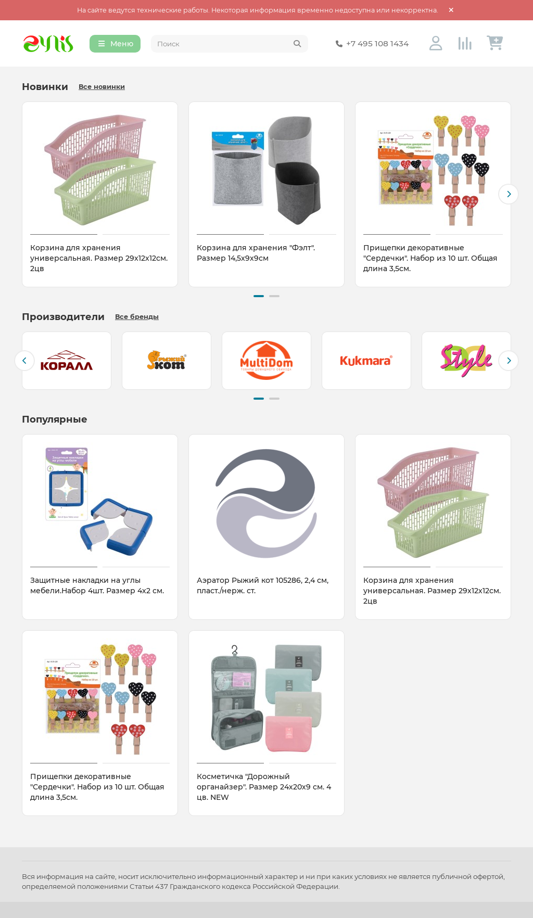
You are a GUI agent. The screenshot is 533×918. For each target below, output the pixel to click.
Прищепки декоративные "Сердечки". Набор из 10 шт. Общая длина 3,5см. (430, 258)
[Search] (230, 44)
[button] (508, 194)
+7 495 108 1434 (370, 43)
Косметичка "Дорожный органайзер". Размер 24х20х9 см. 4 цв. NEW (264, 787)
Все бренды (137, 317)
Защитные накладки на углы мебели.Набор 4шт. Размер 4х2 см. (97, 585)
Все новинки (102, 87)
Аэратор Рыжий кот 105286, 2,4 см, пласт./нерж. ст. (262, 585)
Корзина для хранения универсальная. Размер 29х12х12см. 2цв (99, 258)
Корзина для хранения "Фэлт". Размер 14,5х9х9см (256, 253)
